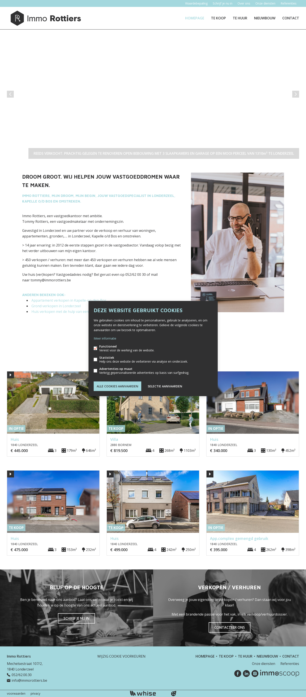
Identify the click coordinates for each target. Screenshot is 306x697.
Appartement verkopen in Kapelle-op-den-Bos (68, 300)
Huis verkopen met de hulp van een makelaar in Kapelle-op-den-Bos (86, 311)
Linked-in (246, 673)
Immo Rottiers (19, 656)
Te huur (240, 18)
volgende (295, 94)
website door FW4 (173, 693)
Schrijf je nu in (222, 3)
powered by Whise (148, 693)
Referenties (289, 3)
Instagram (255, 673)
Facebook (237, 673)
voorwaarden (16, 693)
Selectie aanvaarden (165, 386)
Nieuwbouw (264, 18)
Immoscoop (279, 673)
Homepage (194, 18)
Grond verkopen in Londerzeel (56, 306)
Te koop (218, 18)
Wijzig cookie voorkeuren (121, 656)
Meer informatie (105, 338)
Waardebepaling (196, 3)
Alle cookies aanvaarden (117, 386)
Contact (290, 18)
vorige (10, 94)
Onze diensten (265, 3)
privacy (35, 693)
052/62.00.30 (22, 674)
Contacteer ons (229, 627)
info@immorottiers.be (29, 680)
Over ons (244, 3)
